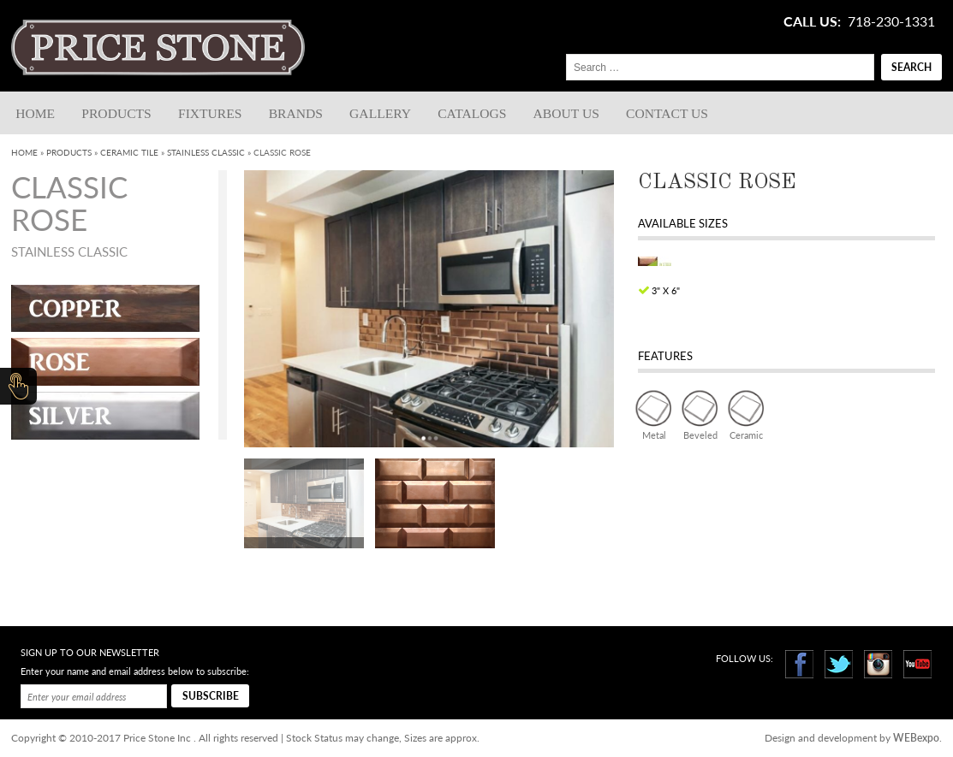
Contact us (667, 113)
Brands (296, 113)
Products (116, 113)
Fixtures (210, 113)
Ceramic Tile (129, 152)
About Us (566, 113)
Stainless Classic (206, 152)
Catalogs (472, 113)
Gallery (380, 113)
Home (35, 113)
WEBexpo (916, 737)
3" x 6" (666, 290)
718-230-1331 (891, 21)
